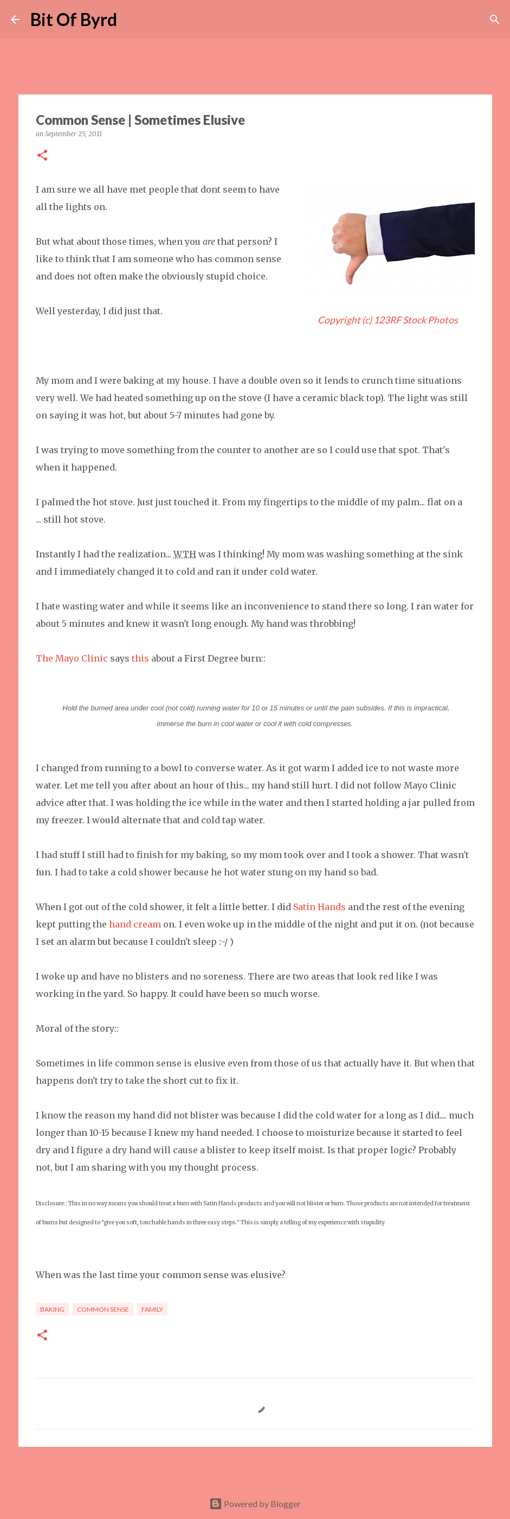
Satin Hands (319, 906)
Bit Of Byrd (73, 19)
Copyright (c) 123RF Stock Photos (388, 320)
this (140, 658)
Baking (52, 1309)
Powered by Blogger (255, 1503)
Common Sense (103, 1309)
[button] (42, 156)
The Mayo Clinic (72, 658)
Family (152, 1309)
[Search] (132, 20)
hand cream (134, 924)
